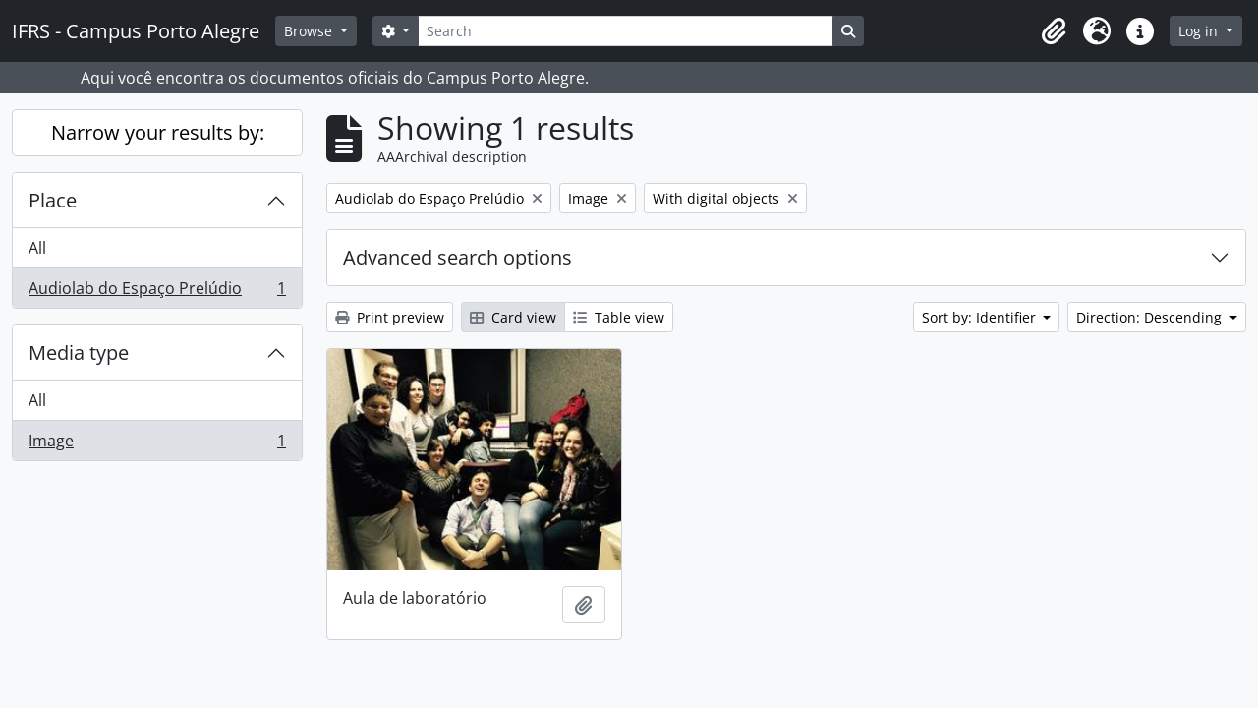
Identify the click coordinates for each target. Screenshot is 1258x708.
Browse (310, 31)
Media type (79, 352)
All (37, 248)
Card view (513, 317)
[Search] (625, 31)
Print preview (389, 317)
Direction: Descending (1151, 317)
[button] (1053, 31)
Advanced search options (457, 257)
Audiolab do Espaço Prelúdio (157, 292)
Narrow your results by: (157, 132)
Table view (618, 317)
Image (157, 444)
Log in (1200, 31)
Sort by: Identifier (981, 317)
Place (53, 200)
